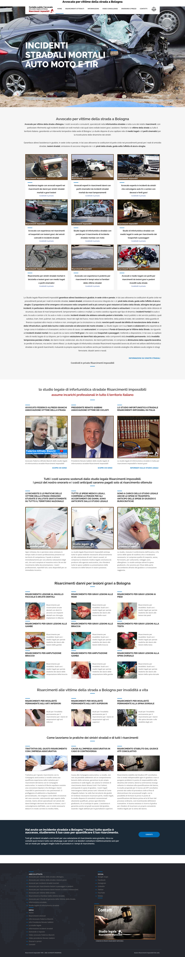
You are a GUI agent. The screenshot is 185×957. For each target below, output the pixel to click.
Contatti (143, 9)
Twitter (100, 889)
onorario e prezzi (128, 9)
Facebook (101, 880)
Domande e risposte (37, 932)
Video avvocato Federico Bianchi (41, 935)
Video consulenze (110, 9)
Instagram (102, 883)
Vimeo (100, 896)
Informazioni (93, 9)
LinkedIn (101, 886)
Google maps (103, 877)
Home (59, 9)
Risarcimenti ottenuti (74, 9)
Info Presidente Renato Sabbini (41, 922)
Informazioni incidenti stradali (41, 928)
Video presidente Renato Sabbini (42, 938)
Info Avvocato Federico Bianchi (41, 919)
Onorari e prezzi (35, 941)
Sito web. (157, 953)
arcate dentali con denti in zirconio (54, 610)
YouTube (101, 893)
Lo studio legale (35, 925)
